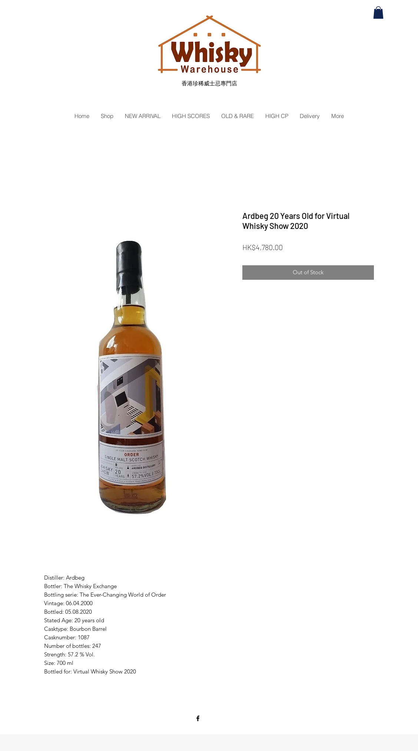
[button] (378, 12)
